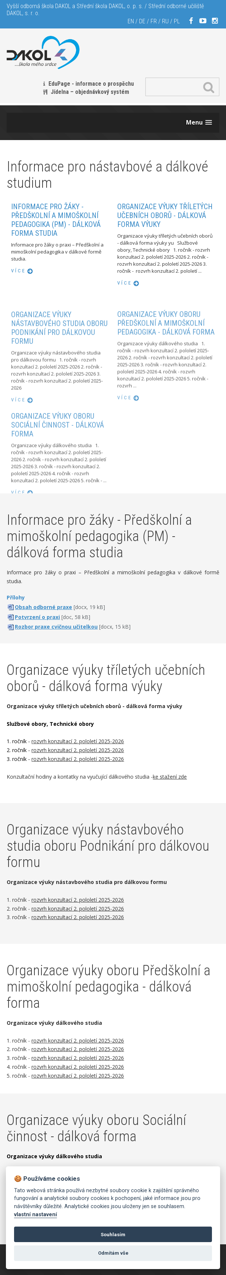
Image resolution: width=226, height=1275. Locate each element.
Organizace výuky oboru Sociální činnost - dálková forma (57, 451)
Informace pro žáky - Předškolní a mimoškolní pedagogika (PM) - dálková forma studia (56, 220)
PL (177, 21)
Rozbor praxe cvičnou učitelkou (56, 626)
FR (154, 21)
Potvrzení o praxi (37, 616)
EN (131, 21)
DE (142, 21)
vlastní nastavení (35, 1214)
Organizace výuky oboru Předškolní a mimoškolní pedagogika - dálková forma (166, 351)
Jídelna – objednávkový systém (90, 91)
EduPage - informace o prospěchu (91, 83)
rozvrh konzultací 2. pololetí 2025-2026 (77, 741)
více (18, 270)
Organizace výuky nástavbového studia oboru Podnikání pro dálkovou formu (59, 357)
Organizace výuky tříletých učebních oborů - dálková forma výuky (165, 215)
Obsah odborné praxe (43, 607)
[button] (199, 122)
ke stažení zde (170, 776)
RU (165, 21)
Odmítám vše (113, 1253)
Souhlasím (113, 1234)
